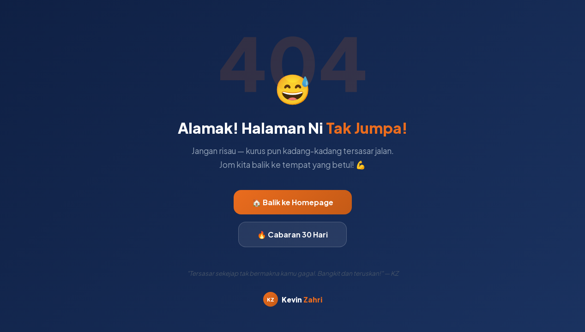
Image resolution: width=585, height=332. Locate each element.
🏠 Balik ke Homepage (292, 202)
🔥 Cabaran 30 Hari (292, 234)
